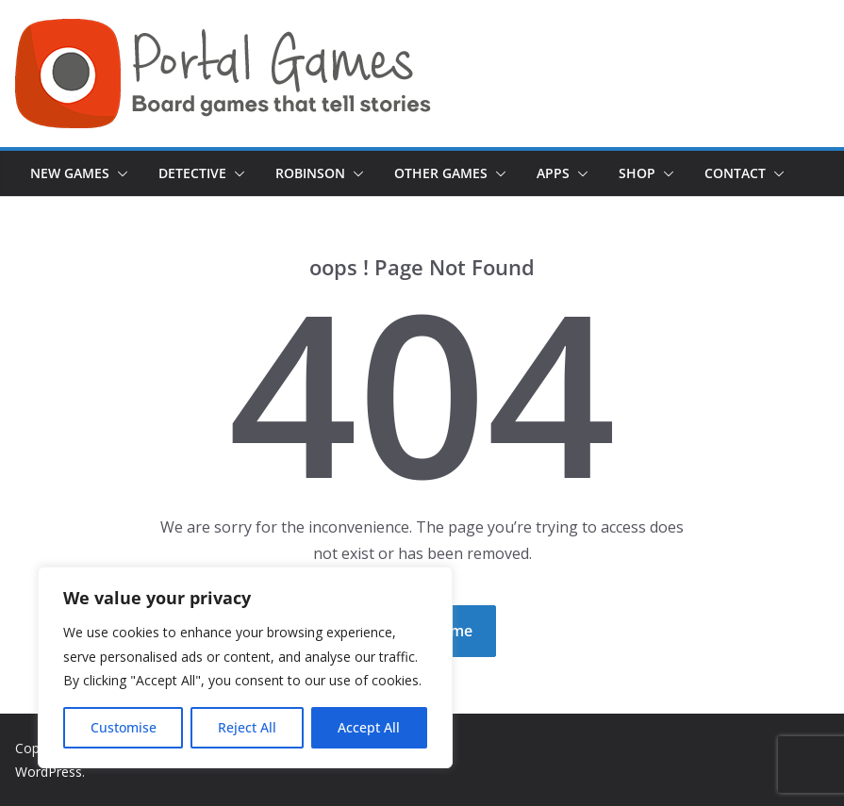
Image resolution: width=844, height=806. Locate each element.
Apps (553, 173)
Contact (735, 173)
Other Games (441, 173)
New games (69, 173)
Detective (192, 173)
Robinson (310, 173)
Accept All (369, 727)
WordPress (48, 772)
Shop (637, 173)
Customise (124, 727)
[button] (118, 173)
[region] (245, 667)
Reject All (247, 727)
